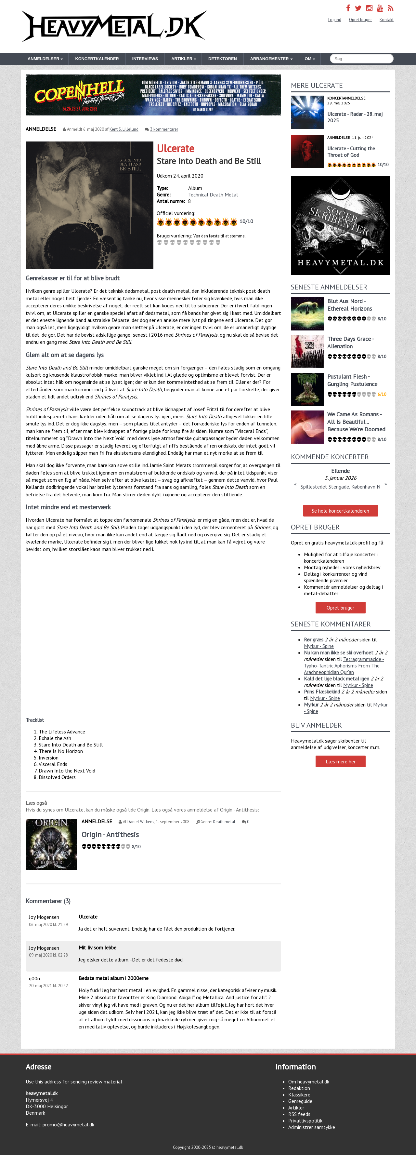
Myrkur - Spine (319, 646)
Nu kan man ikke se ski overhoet (338, 652)
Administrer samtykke (311, 1127)
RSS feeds (299, 1114)
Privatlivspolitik (305, 1120)
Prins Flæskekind (322, 691)
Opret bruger (360, 19)
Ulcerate (175, 148)
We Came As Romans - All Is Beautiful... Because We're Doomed (356, 421)
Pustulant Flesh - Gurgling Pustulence (352, 380)
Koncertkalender (97, 58)
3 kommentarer (164, 129)
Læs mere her (341, 761)
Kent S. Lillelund (124, 129)
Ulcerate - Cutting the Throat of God (351, 151)
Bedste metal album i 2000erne (114, 978)
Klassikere (299, 1094)
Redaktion (299, 1088)
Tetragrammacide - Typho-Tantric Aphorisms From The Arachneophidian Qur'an (344, 665)
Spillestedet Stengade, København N (340, 486)
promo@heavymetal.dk (68, 1124)
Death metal (224, 822)
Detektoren (222, 58)
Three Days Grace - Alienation (350, 342)
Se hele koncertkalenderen (340, 510)
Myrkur (311, 704)
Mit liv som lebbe (97, 947)
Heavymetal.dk (114, 26)
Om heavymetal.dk (308, 1081)
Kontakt (387, 19)
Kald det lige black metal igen (336, 678)
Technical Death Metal (213, 194)
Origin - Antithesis (110, 834)
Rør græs (313, 639)
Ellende (340, 471)
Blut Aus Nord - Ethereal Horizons (349, 304)
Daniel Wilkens (140, 822)
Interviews (145, 58)
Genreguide (300, 1101)
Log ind (334, 19)
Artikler (296, 1107)
